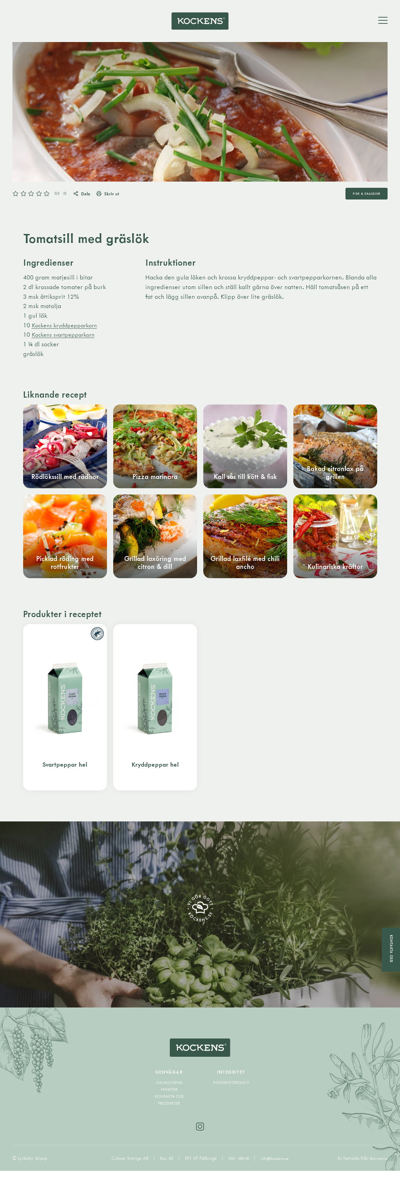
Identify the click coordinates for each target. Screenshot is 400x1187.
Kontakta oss (169, 1111)
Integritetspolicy (231, 1097)
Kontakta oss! (390, 948)
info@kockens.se (277, 1174)
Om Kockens (169, 1097)
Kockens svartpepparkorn (67, 339)
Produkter (169, 1118)
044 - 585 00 (237, 1174)
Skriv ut (119, 197)
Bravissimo (378, 1174)
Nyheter (169, 1104)
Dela (87, 197)
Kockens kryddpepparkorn (68, 330)
